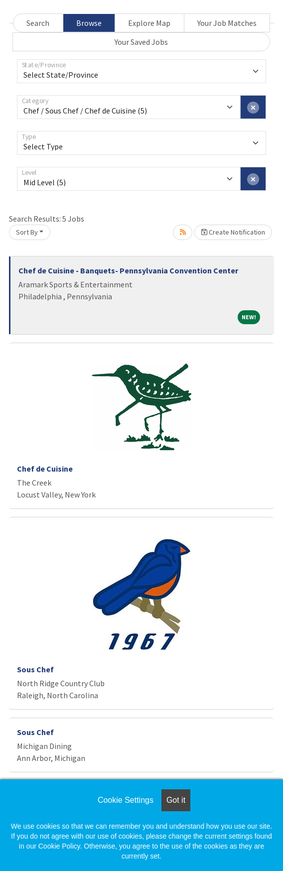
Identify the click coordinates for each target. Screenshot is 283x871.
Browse (89, 23)
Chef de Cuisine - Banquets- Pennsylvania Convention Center (128, 270)
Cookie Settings (125, 800)
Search (37, 23)
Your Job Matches (227, 23)
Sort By (27, 232)
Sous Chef (35, 669)
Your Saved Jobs (141, 42)
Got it (175, 800)
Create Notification (233, 232)
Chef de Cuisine (45, 469)
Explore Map (149, 23)
